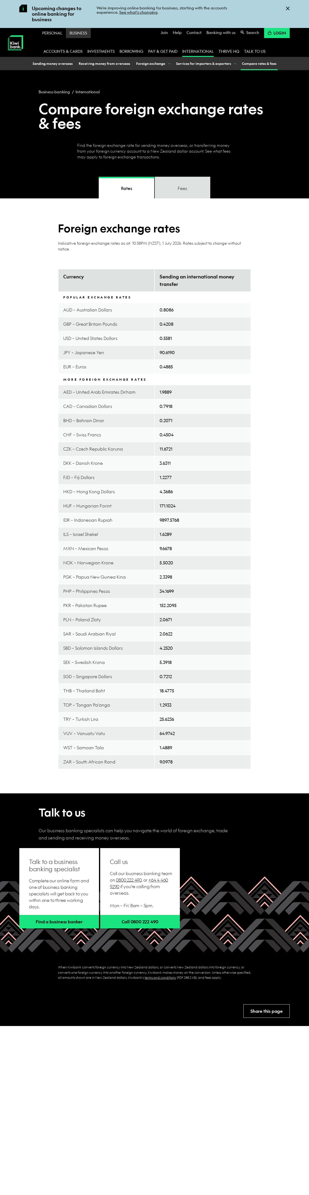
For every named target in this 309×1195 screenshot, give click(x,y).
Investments (101, 51)
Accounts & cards (63, 51)
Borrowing (131, 51)
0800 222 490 (128, 880)
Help (177, 32)
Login (277, 32)
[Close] (288, 8)
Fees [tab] (182, 188)
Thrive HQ (228, 51)
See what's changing (138, 12)
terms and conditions (160, 977)
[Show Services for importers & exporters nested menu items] (234, 63)
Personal (52, 32)
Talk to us (255, 51)
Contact (194, 32)
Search (249, 32)
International (198, 51)
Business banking (54, 91)
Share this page (266, 1011)
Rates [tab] (126, 188)
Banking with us (221, 32)
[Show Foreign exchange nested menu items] (168, 63)
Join (164, 32)
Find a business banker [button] (59, 922)
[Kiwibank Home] (15, 53)
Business (78, 32)
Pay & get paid (162, 51)
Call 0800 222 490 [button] (140, 922)
